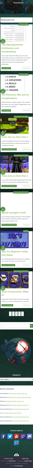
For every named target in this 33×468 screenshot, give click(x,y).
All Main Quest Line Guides (12, 413)
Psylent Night (9, 305)
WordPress (12, 461)
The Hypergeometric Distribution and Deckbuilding (12, 48)
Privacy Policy (8, 458)
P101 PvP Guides (23, 24)
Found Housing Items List (21, 409)
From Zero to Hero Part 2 (14, 137)
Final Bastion (18, 3)
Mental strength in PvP (13, 212)
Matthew (8, 68)
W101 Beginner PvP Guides (21, 116)
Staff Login (25, 458)
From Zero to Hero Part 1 (14, 176)
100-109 (26, 231)
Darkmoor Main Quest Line (19, 393)
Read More (27, 68)
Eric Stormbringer (10, 265)
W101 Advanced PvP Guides (21, 192)
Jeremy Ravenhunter (11, 149)
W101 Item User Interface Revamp (20, 397)
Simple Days (28, 461)
